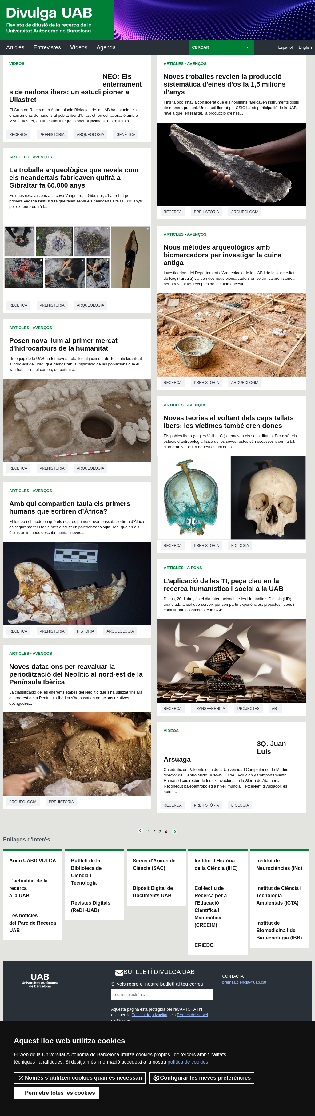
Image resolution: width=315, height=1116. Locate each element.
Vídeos (78, 47)
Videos (16, 63)
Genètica (125, 134)
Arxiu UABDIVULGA (32, 860)
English (305, 47)
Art (275, 709)
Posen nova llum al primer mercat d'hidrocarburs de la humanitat (63, 344)
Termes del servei (192, 1014)
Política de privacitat (149, 1014)
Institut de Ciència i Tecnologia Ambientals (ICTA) (278, 896)
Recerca (18, 134)
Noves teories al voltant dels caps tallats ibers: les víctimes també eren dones (229, 422)
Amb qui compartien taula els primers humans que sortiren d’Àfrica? (69, 507)
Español (285, 47)
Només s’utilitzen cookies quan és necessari (80, 1077)
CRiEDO (203, 945)
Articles (15, 47)
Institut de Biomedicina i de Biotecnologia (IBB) (279, 930)
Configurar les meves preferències (202, 1077)
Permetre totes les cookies (56, 1093)
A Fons (194, 567)
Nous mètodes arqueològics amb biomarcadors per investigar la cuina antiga (223, 255)
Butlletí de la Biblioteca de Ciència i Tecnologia (86, 872)
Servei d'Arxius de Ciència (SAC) (154, 864)
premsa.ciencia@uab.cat (244, 982)
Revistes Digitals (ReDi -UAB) (90, 906)
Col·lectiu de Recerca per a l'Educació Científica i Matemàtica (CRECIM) (210, 907)
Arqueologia (90, 134)
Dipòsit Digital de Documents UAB (153, 892)
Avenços (42, 157)
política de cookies (188, 1062)
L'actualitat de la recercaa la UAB (28, 888)
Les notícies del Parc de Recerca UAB (32, 923)
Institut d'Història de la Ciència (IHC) (215, 864)
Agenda (106, 47)
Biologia (240, 546)
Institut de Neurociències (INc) (279, 864)
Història (85, 631)
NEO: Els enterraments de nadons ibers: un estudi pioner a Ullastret (75, 88)
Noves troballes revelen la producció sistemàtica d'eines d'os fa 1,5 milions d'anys (225, 84)
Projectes (248, 709)
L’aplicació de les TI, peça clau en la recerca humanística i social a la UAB (224, 585)
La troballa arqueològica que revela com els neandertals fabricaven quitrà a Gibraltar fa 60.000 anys (73, 177)
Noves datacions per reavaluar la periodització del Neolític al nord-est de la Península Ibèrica (76, 674)
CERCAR (200, 47)
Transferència (209, 709)
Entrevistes (47, 47)
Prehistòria (52, 134)
